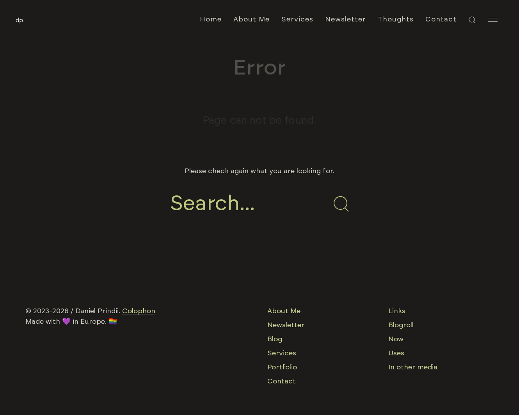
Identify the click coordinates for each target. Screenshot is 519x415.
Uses (396, 353)
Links (396, 311)
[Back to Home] (20, 20)
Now (395, 339)
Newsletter (345, 19)
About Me (251, 19)
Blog (274, 339)
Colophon (138, 311)
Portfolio (282, 367)
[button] (472, 20)
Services (297, 19)
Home (211, 19)
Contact (441, 19)
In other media (412, 367)
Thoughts (396, 19)
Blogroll (401, 325)
